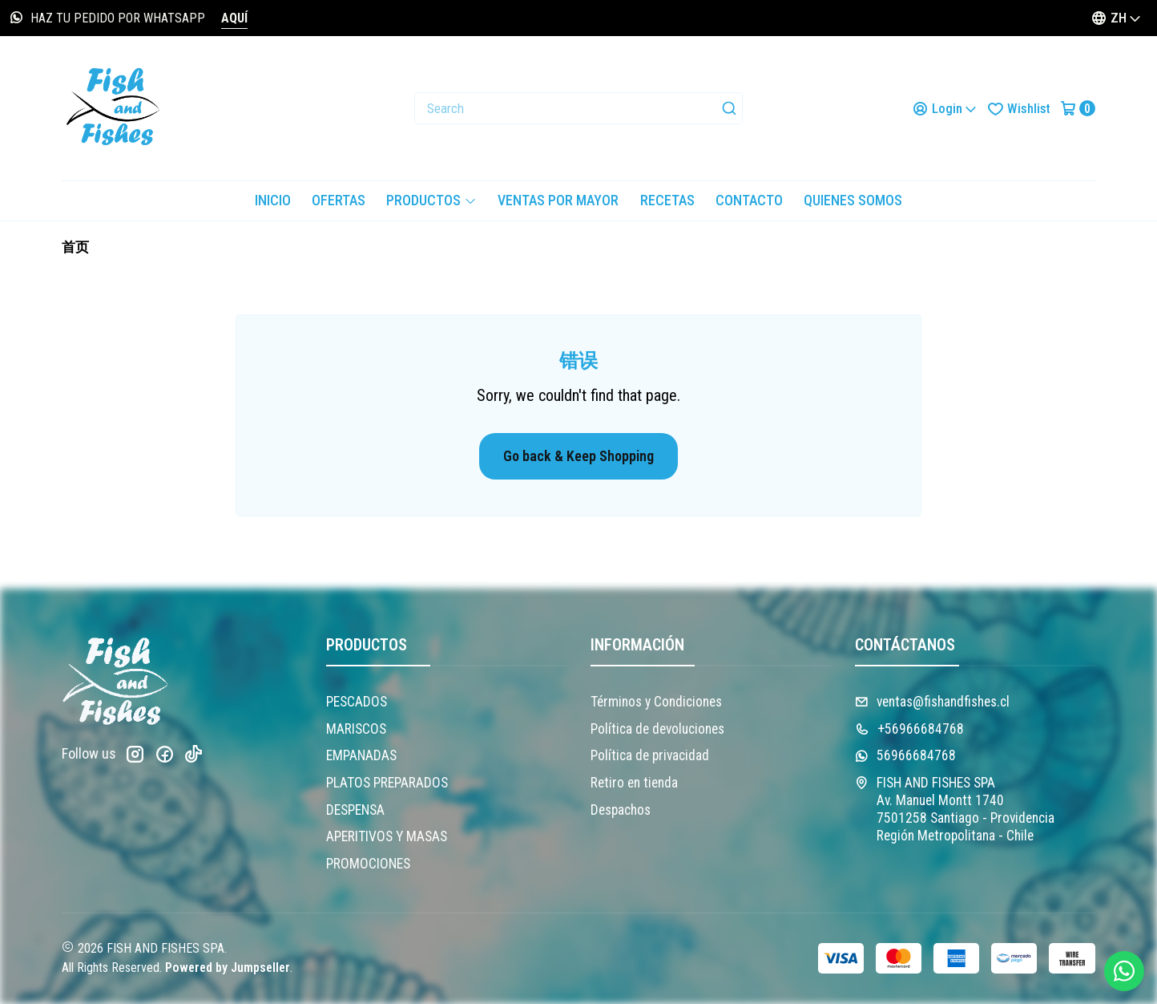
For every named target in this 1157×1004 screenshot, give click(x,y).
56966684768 (905, 755)
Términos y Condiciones (656, 702)
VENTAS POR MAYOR (558, 200)
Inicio (273, 200)
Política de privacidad (650, 755)
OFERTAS (338, 200)
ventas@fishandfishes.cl (932, 702)
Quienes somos (853, 200)
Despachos (621, 810)
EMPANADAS (361, 755)
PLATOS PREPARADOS (387, 783)
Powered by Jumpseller (227, 967)
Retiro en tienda (634, 783)
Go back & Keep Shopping (578, 455)
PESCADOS (356, 702)
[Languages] (1116, 18)
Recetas (667, 200)
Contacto (749, 200)
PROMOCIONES (368, 864)
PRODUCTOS (431, 200)
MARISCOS (356, 729)
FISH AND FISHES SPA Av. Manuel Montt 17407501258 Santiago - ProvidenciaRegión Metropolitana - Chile (954, 809)
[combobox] (578, 108)
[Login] (945, 108)
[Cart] (1077, 108)
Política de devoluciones (657, 729)
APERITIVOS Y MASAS (386, 836)
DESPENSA (355, 810)
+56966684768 (909, 729)
